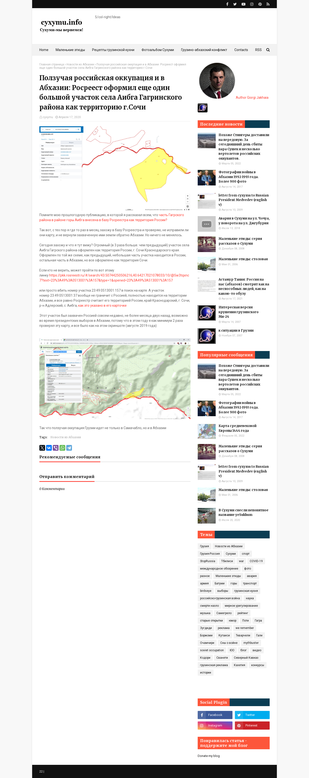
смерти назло (209, 605)
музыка (205, 613)
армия (204, 583)
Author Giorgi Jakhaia (233, 97)
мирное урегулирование (241, 605)
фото (247, 568)
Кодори (205, 657)
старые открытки (211, 620)
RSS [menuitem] (258, 50)
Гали (259, 635)
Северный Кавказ (246, 657)
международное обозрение (219, 568)
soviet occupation (212, 650)
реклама (224, 628)
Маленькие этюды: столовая (243, 259)
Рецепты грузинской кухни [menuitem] (113, 50)
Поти (245, 620)
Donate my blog (209, 756)
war (241, 561)
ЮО (232, 650)
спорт (246, 553)
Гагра (258, 620)
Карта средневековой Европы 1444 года (237, 428)
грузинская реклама (214, 665)
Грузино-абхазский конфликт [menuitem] (204, 50)
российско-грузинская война (220, 598)
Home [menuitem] (43, 50)
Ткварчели (243, 635)
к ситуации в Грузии (236, 330)
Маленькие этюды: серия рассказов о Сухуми (240, 241)
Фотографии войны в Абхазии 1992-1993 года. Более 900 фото (239, 177)
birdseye (205, 591)
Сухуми (231, 553)
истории (205, 672)
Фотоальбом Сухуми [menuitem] (158, 50)
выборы (222, 591)
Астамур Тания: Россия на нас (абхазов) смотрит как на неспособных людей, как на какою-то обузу (244, 286)
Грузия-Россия (210, 553)
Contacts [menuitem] (241, 50)
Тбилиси (227, 561)
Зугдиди (206, 628)
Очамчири (207, 643)
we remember (245, 628)
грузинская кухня (246, 591)
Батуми (220, 583)
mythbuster (251, 643)
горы (234, 583)
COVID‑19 (256, 561)
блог (243, 650)
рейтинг (243, 613)
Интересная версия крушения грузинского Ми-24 (239, 312)
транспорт (250, 583)
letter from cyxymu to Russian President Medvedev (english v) (244, 200)
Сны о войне (229, 643)
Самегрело (224, 613)
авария (252, 576)
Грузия (204, 546)
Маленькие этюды (228, 576)
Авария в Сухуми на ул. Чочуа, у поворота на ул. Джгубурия (244, 220)
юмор (232, 620)
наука (250, 598)
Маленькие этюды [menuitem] (70, 50)
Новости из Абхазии (80, 64)
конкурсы (257, 665)
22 (41, 771)
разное (205, 576)
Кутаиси (224, 635)
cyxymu (48, 117)
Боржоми (206, 635)
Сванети (222, 657)
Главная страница (51, 64)
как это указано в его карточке (102, 305)
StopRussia (207, 561)
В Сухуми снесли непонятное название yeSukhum (243, 512)
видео (257, 650)
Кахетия (239, 665)
